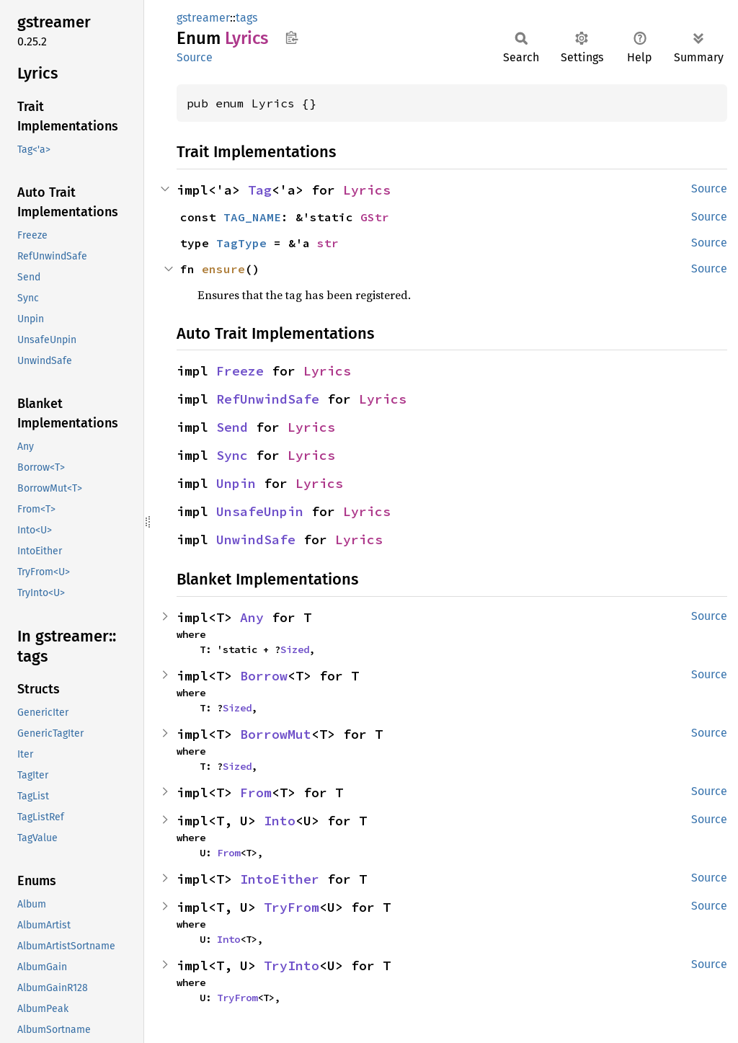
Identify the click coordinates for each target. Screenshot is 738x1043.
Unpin (236, 483)
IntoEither (279, 879)
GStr (374, 217)
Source (195, 57)
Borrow (264, 675)
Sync (232, 455)
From (256, 792)
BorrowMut (275, 734)
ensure (223, 269)
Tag (260, 190)
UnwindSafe (255, 539)
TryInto (291, 965)
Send (232, 427)
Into (279, 820)
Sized (294, 649)
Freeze (240, 371)
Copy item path (291, 37)
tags (246, 18)
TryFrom (291, 907)
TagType (241, 243)
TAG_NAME (252, 217)
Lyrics (367, 190)
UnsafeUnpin (259, 511)
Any (252, 617)
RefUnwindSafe (267, 399)
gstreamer (203, 18)
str (328, 243)
